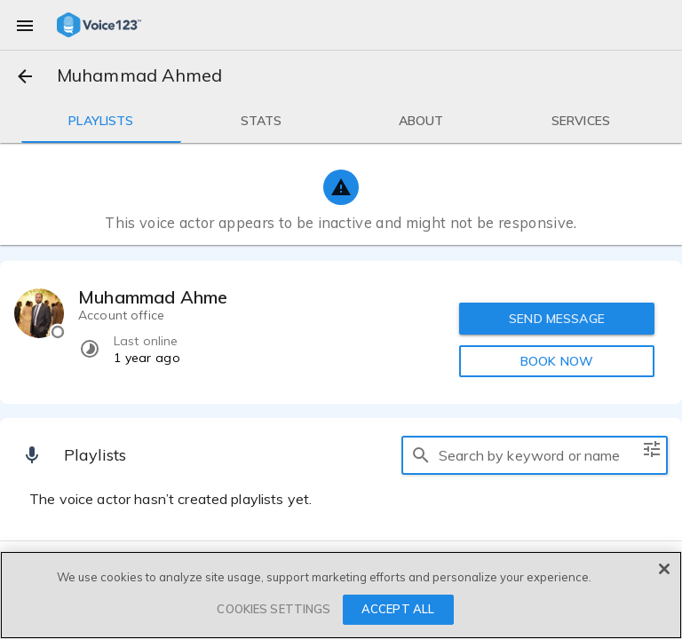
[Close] (664, 569)
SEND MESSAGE (557, 319)
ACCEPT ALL (397, 609)
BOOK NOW (556, 361)
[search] (421, 455)
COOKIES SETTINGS (273, 609)
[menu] (25, 25)
